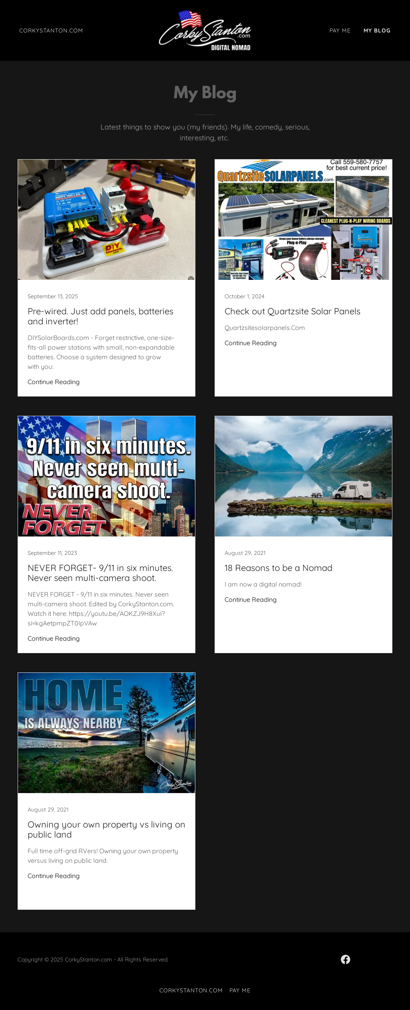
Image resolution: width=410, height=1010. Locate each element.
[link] (205, 30)
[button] (389, 989)
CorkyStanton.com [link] (51, 30)
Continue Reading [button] (54, 382)
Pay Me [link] (340, 30)
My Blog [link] (377, 30)
